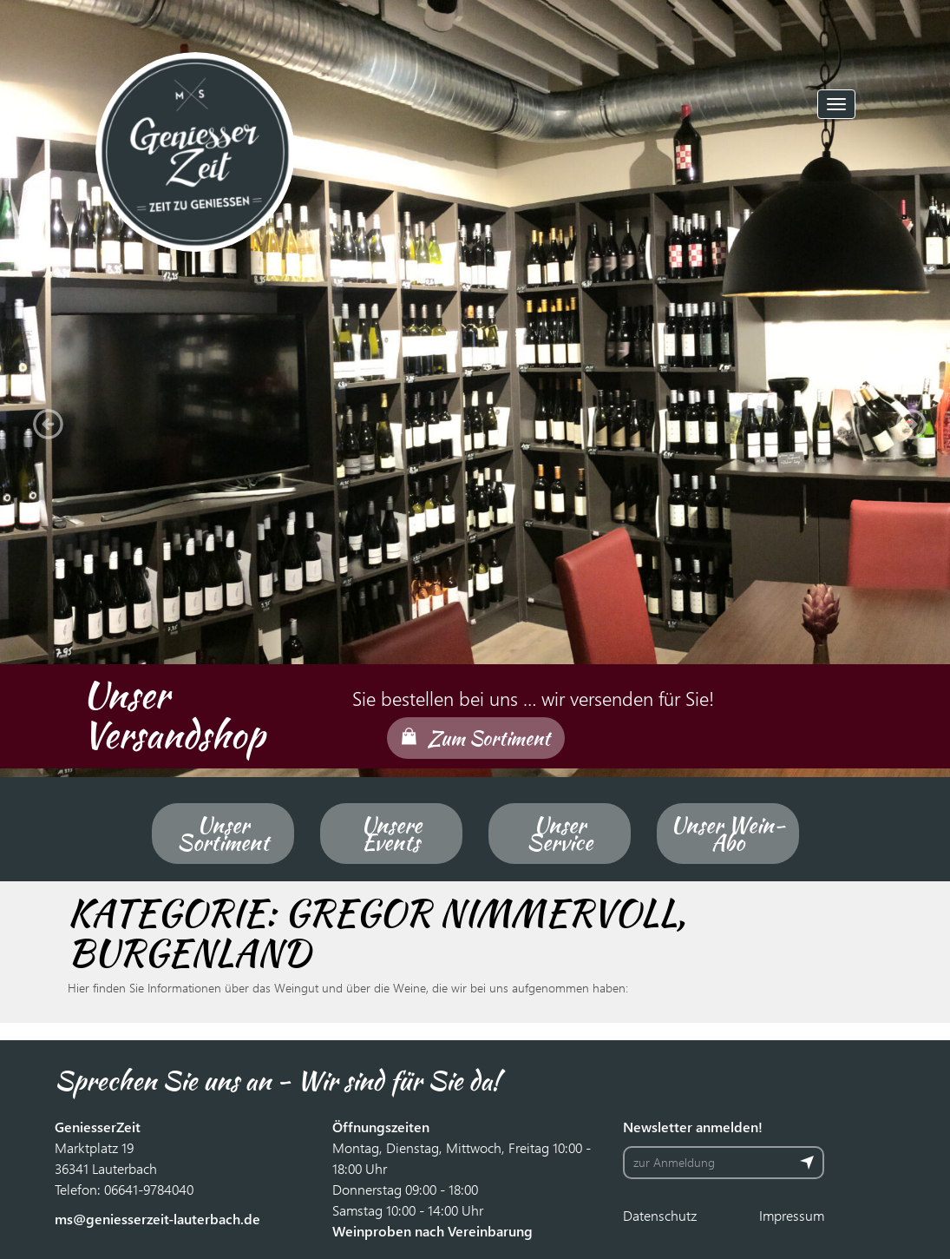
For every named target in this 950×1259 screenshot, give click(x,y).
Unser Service (560, 833)
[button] (43, 419)
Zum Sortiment (489, 738)
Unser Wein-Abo (728, 833)
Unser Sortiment (223, 833)
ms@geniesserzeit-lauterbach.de (157, 1219)
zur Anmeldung (674, 1162)
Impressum (791, 1215)
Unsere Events (391, 833)
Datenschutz (660, 1215)
